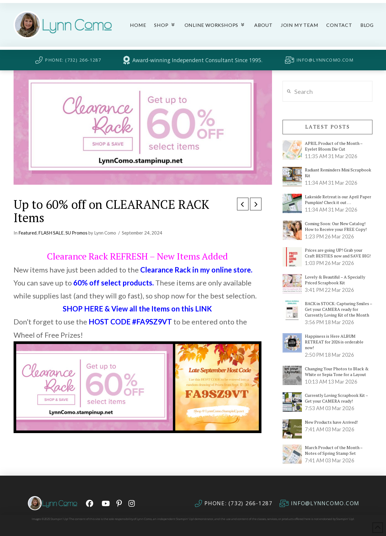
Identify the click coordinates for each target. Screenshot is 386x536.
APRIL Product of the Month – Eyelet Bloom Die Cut (333, 146)
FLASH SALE (51, 232)
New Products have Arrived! (331, 422)
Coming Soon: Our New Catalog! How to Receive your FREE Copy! (336, 226)
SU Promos (76, 232)
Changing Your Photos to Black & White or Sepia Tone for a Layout (337, 371)
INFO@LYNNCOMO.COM (324, 60)
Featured (27, 232)
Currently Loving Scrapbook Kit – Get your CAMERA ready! (336, 398)
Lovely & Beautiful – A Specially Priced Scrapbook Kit (335, 280)
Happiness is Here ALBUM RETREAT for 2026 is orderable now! (334, 341)
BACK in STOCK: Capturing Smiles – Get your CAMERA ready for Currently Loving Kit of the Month (338, 309)
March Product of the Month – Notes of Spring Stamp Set (333, 450)
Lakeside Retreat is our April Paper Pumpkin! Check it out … (338, 199)
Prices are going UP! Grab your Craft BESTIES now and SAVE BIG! (338, 253)
